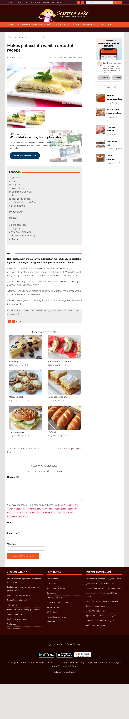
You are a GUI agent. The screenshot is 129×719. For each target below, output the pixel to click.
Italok (75, 25)
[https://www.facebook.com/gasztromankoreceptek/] (78, 2)
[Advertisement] (44, 341)
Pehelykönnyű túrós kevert (107, 636)
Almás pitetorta (13, 664)
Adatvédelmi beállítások (64, 707)
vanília (79, 57)
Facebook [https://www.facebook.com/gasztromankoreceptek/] (62, 310)
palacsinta (68, 57)
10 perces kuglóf (99, 641)
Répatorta (51, 657)
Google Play (104, 78)
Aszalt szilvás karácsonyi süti (105, 651)
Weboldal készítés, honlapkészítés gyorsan (37, 137)
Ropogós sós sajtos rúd (17, 635)
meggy (60, 57)
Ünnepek (87, 25)
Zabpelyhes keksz (98, 660)
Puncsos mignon (107, 656)
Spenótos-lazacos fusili (56, 623)
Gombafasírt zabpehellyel (69, 483)
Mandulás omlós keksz (56, 652)
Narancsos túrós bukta (56, 633)
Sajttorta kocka (53, 643)
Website (11, 579)
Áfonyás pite (12, 640)
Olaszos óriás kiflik (14, 650)
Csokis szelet (12, 659)
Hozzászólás (13, 512)
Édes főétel (20, 37)
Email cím (12, 568)
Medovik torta (52, 614)
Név (9, 557)
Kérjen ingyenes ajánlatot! (25, 155)
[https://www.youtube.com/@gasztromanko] (82, 2)
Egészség (37, 25)
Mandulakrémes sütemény (18, 630)
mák (54, 57)
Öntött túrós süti (99, 646)
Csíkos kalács (52, 619)
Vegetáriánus (50, 25)
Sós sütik (64, 25)
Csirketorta (51, 628)
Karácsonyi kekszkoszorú (17, 654)
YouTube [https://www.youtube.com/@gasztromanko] (74, 310)
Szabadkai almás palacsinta (58, 638)
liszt (50, 57)
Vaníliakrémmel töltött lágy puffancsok (23, 645)
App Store (118, 78)
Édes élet (13, 25)
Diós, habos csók (114, 614)
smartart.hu (17, 134)
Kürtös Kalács (52, 647)
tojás (74, 57)
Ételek (26, 25)
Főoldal (10, 37)
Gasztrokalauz (102, 25)
